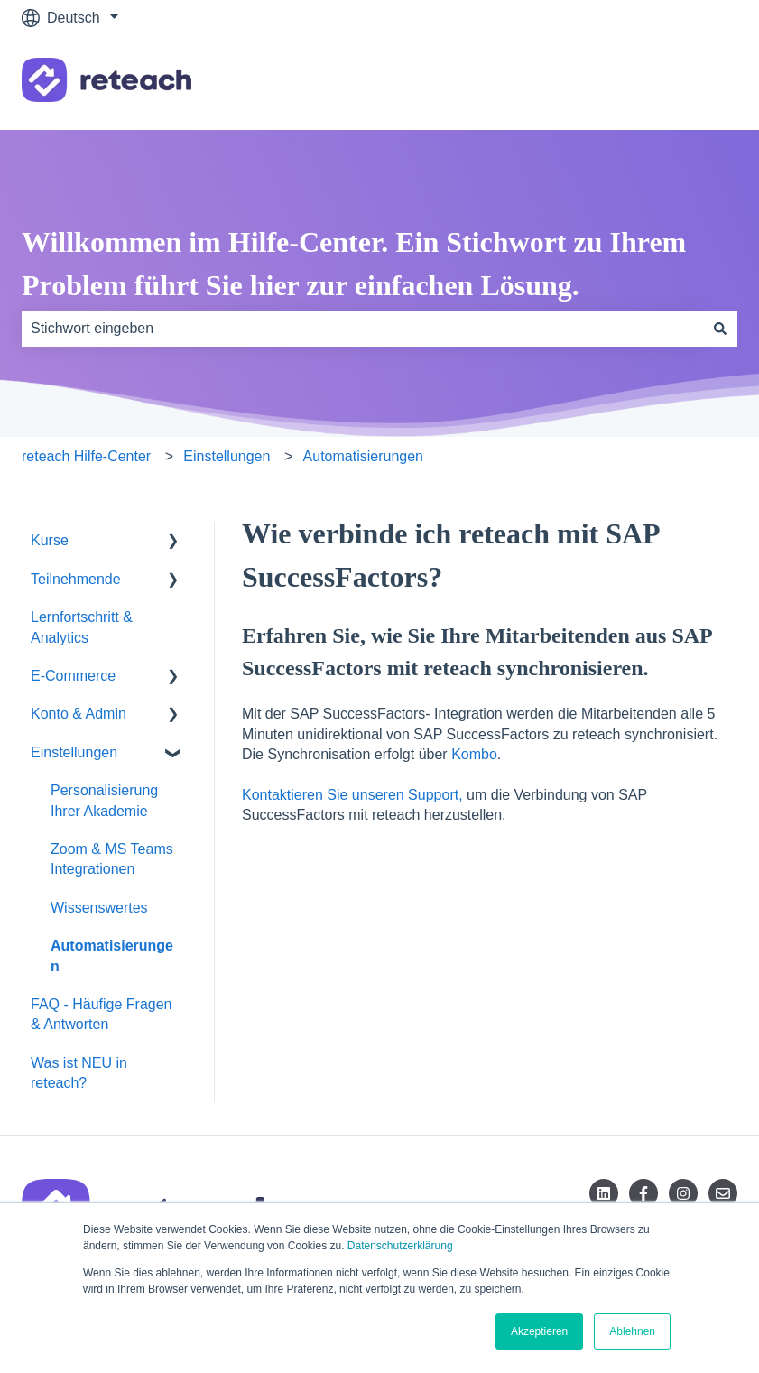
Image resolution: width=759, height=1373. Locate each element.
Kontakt (695, 82)
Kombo (474, 754)
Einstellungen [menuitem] (74, 752)
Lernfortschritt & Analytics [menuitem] (82, 627)
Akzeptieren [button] (539, 1331)
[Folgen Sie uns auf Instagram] (683, 1193)
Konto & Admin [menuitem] (78, 713)
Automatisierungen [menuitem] (112, 955)
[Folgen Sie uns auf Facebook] (643, 1193)
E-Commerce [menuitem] (73, 675)
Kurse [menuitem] (50, 540)
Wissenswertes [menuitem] (99, 907)
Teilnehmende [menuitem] (76, 579)
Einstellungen (226, 456)
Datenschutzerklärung (400, 1245)
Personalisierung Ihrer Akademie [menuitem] (104, 800)
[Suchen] (720, 328)
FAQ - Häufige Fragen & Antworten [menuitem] (101, 1014)
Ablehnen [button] (632, 1331)
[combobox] (362, 328)
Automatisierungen (363, 456)
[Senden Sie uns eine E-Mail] (722, 1193)
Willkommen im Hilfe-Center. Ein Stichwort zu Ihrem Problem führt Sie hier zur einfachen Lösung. (354, 264)
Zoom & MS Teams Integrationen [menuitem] (112, 859)
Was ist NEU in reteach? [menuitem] (79, 1072)
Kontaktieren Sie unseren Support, (352, 794)
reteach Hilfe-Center (86, 456)
